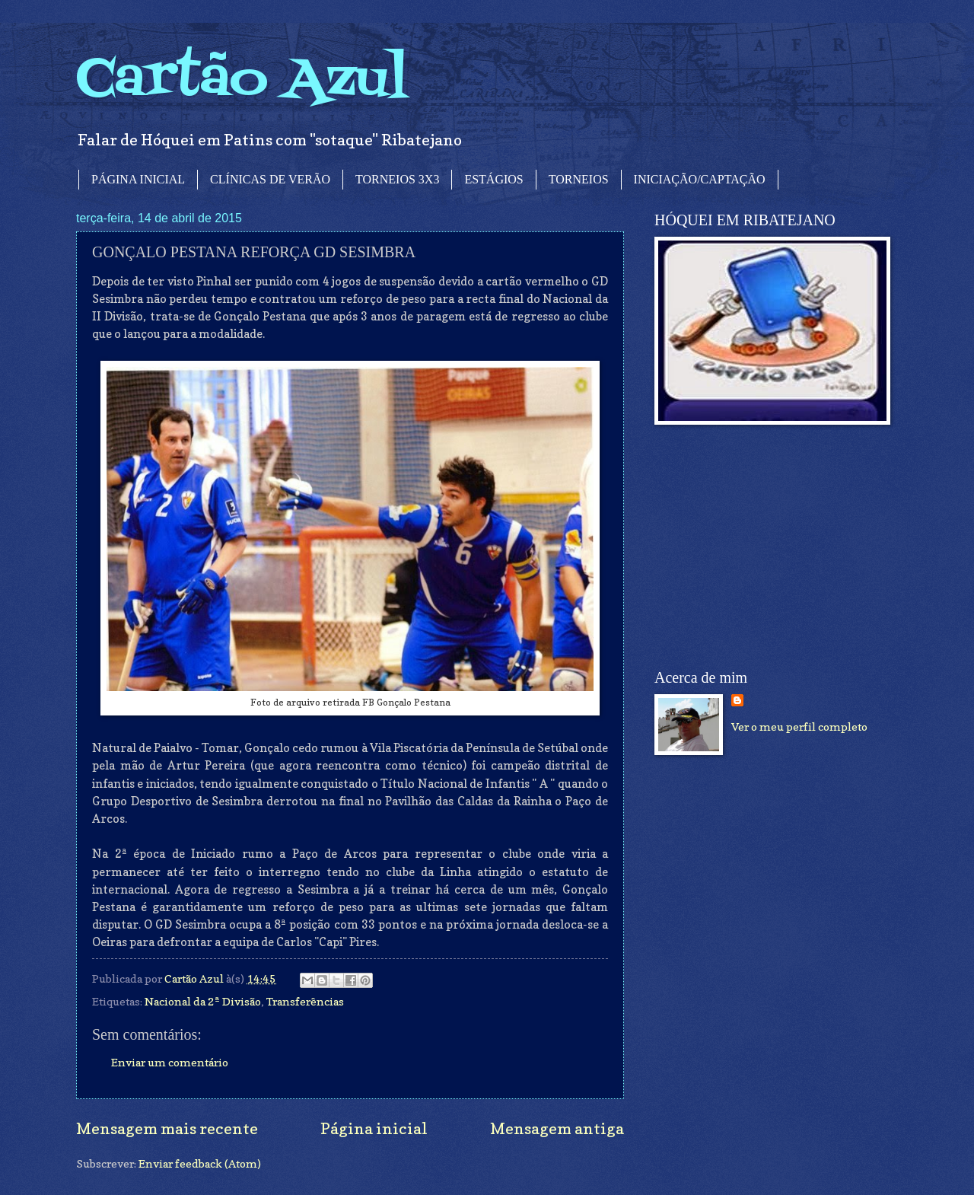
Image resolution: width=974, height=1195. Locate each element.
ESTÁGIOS (493, 179)
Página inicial (374, 1128)
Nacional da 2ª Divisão (203, 1001)
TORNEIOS (579, 179)
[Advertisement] (768, 547)
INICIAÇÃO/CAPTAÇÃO (700, 179)
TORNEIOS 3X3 (397, 179)
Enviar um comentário (169, 1062)
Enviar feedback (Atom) (199, 1163)
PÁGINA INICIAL (138, 179)
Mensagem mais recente (167, 1128)
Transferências (305, 1001)
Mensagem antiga (557, 1128)
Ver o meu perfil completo (799, 726)
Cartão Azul (242, 80)
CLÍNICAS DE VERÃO (270, 179)
